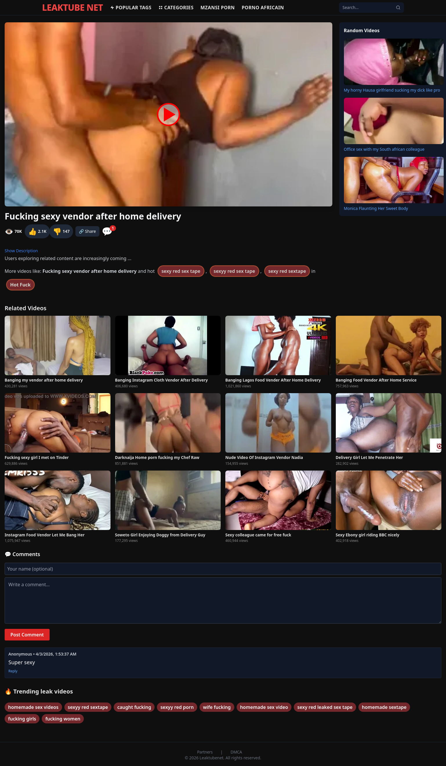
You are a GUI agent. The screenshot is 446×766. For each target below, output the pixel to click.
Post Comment (27, 634)
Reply (12, 671)
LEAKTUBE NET (72, 7)
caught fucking (134, 707)
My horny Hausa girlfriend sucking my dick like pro (392, 90)
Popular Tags (130, 7)
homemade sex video (264, 707)
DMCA (236, 752)
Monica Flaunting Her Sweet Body (376, 208)
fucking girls (22, 719)
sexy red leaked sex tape (324, 707)
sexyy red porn (177, 707)
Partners (205, 752)
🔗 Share (87, 231)
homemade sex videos (33, 707)
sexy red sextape (287, 271)
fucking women (62, 719)
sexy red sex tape (181, 271)
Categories (175, 7)
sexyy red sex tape (234, 271)
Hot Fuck (20, 285)
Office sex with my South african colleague (384, 149)
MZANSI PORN (217, 7)
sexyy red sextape (88, 707)
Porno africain (263, 7)
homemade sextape (384, 707)
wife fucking (217, 707)
